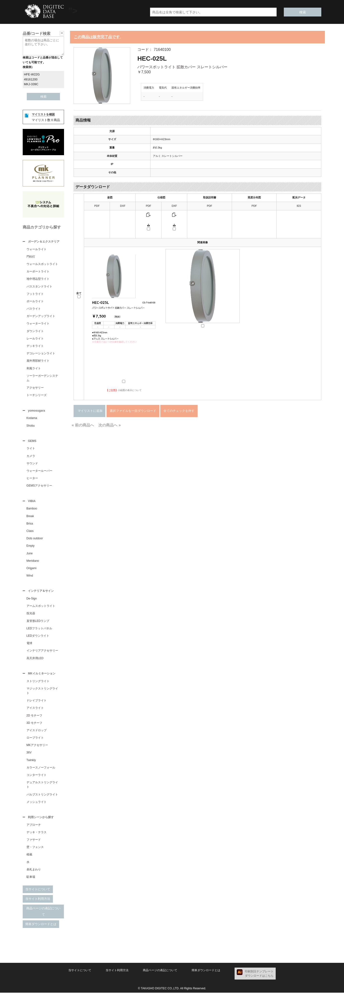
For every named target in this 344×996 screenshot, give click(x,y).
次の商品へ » (109, 425)
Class (30, 533)
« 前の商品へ (83, 425)
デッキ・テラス (37, 835)
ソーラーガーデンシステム (42, 378)
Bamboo (32, 510)
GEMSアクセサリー (39, 487)
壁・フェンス (35, 850)
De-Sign (32, 601)
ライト (31, 449)
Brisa (30, 525)
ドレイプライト (37, 703)
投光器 (31, 615)
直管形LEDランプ (38, 623)
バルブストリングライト (42, 797)
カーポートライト (38, 272)
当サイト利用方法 (37, 902)
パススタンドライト (39, 287)
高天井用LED (35, 660)
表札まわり (34, 872)
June (30, 555)
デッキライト (35, 346)
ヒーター (32, 479)
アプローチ (34, 828)
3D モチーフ (35, 725)
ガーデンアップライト (41, 316)
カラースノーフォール (41, 770)
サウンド (32, 464)
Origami (32, 570)
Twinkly (31, 763)
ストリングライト (38, 684)
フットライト (35, 294)
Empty (31, 547)
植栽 (29, 857)
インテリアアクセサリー (42, 653)
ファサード (34, 843)
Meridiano (33, 562)
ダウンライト (35, 331)
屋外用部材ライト (38, 361)
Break (30, 518)
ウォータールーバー (39, 472)
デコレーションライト (41, 353)
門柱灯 (31, 257)
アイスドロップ (37, 733)
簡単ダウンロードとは (40, 927)
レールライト (35, 339)
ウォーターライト (38, 324)
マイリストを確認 (43, 114)
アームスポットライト (41, 608)
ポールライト (35, 301)
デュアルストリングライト (42, 787)
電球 (29, 645)
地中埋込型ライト (38, 279)
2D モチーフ (35, 718)
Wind (30, 577)
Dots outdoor (35, 540)
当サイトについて (37, 892)
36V (29, 755)
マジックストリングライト (42, 694)
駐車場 (31, 880)
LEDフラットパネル (39, 630)
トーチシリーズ (37, 395)
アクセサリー (35, 388)
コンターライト (37, 777)
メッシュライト (37, 804)
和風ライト (34, 369)
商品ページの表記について (43, 915)
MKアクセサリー (37, 748)
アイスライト (35, 710)
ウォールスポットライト (42, 264)
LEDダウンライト (38, 638)
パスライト (34, 309)
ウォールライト (37, 249)
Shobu (31, 426)
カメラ (31, 457)
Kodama (32, 419)
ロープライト (35, 740)
